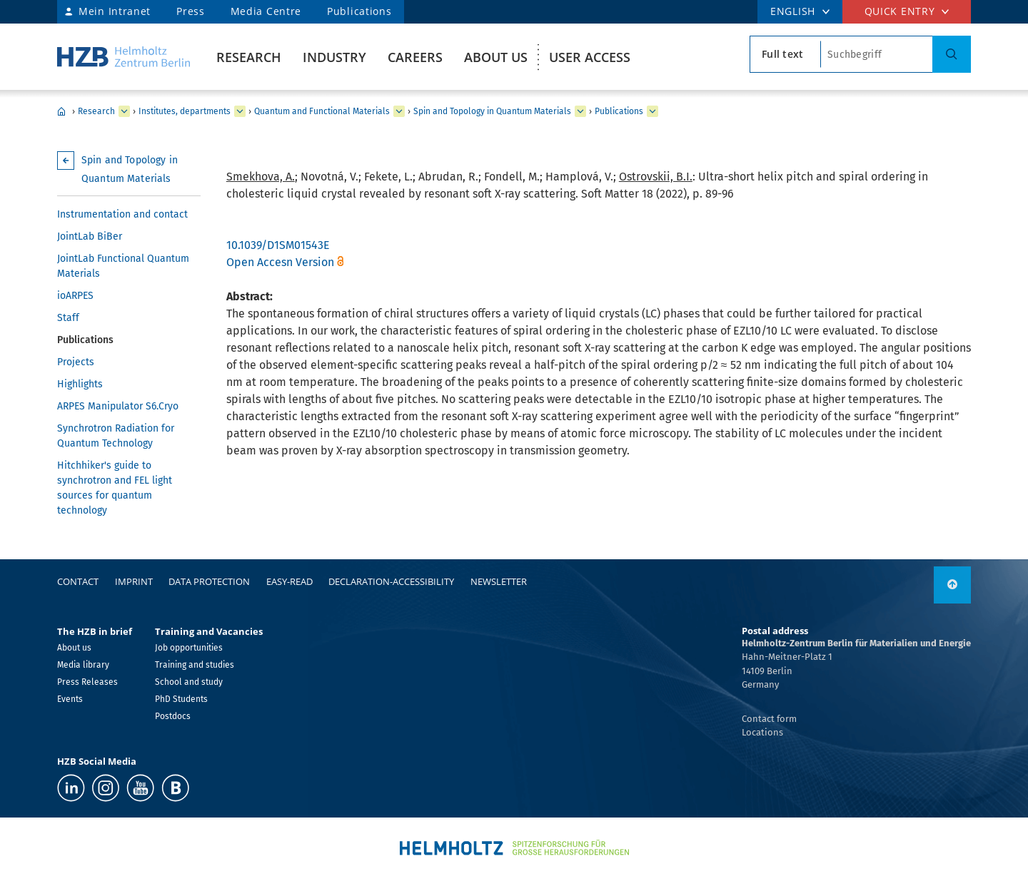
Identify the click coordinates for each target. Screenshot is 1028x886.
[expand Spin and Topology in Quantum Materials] (580, 111)
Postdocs (173, 716)
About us (496, 57)
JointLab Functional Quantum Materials (123, 266)
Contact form (769, 718)
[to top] (952, 585)
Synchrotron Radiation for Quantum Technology (115, 435)
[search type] (785, 54)
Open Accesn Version (280, 262)
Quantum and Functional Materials (322, 111)
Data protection (209, 581)
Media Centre (266, 11)
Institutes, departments (184, 111)
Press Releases (87, 682)
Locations (762, 732)
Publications (359, 11)
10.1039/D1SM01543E (278, 245)
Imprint (134, 581)
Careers (415, 57)
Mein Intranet (115, 11)
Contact (78, 581)
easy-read (289, 581)
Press (190, 11)
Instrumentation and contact (122, 214)
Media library (83, 665)
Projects (75, 362)
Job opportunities (189, 648)
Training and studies (194, 665)
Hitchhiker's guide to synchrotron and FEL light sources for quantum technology (114, 487)
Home (61, 111)
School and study (189, 682)
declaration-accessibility (391, 581)
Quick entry (900, 11)
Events (70, 699)
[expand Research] (124, 111)
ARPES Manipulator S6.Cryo (117, 406)
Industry (334, 57)
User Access (589, 57)
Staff (68, 318)
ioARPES (75, 296)
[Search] (951, 54)
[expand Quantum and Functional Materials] (399, 111)
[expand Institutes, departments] (240, 111)
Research (248, 57)
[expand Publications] (652, 111)
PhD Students (181, 699)
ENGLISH (792, 11)
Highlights (80, 384)
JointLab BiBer (89, 236)
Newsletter (498, 581)
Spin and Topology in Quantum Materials (492, 111)
